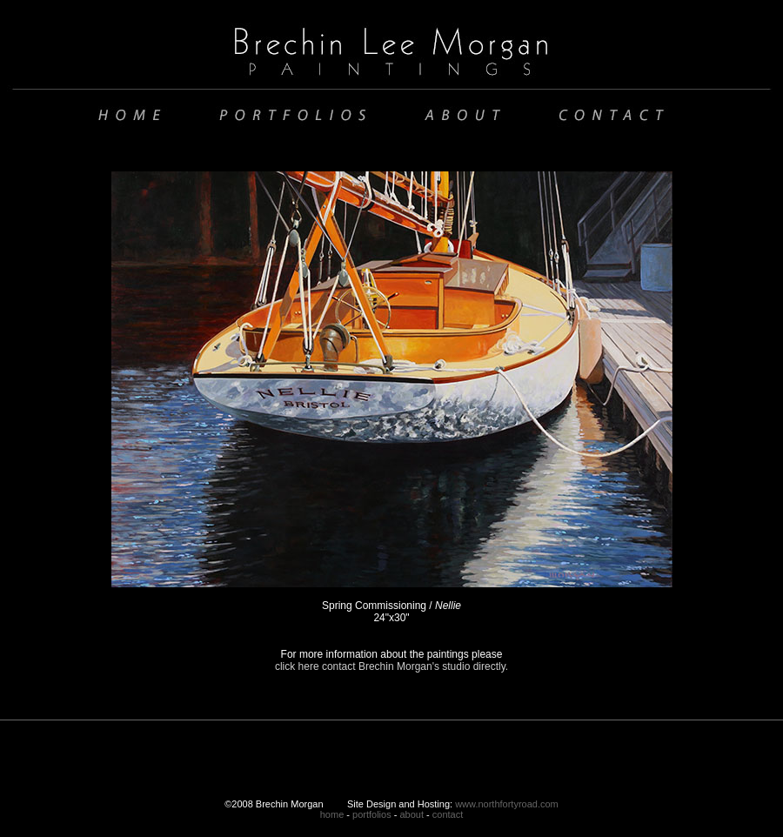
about (411, 814)
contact (447, 814)
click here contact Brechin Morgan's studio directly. (391, 666)
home (332, 814)
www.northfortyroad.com (507, 804)
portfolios (372, 814)
